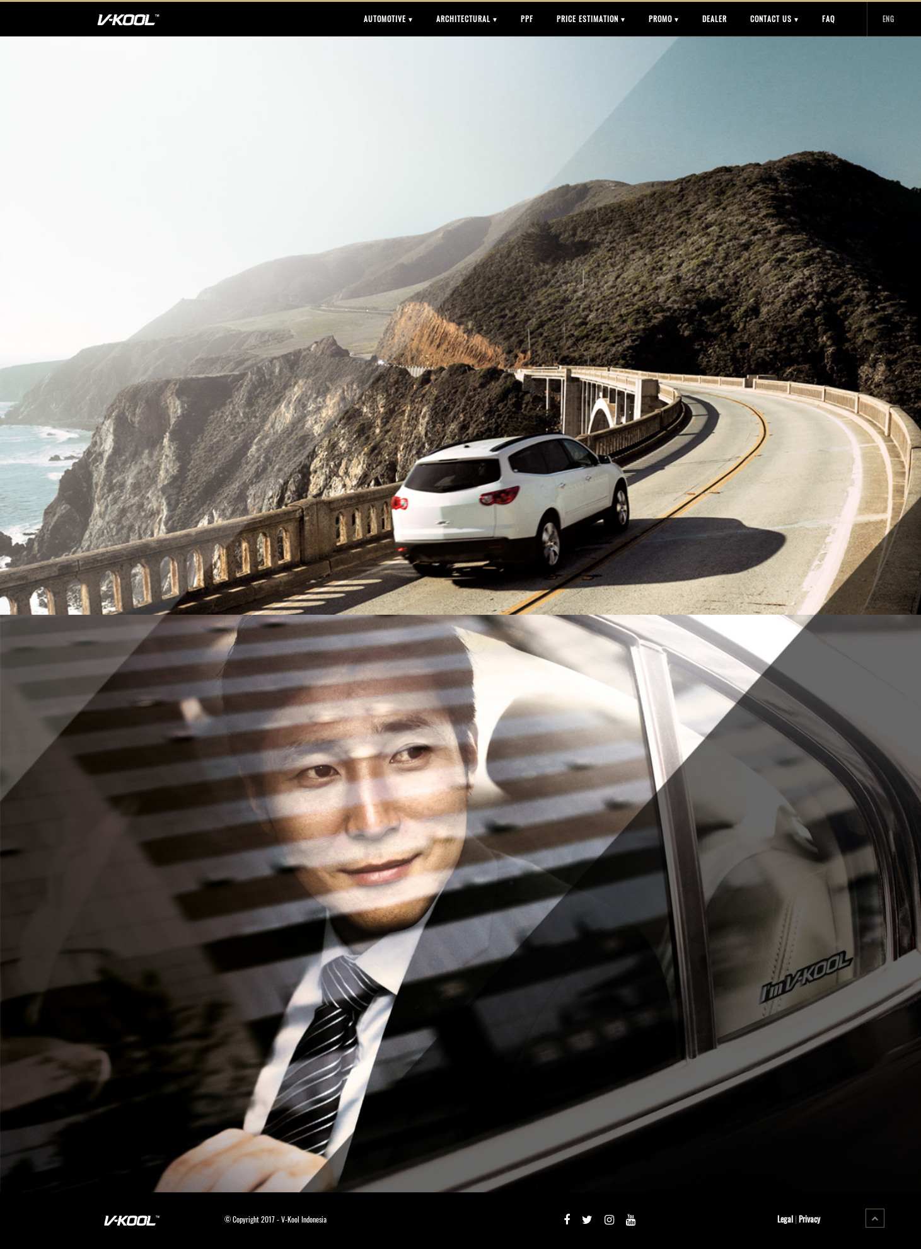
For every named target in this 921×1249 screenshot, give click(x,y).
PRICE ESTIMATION (591, 18)
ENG (889, 19)
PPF (527, 18)
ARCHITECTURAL (466, 18)
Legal (785, 1218)
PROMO (664, 18)
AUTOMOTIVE (388, 18)
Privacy (809, 1218)
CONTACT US (774, 18)
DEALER (714, 18)
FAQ (828, 18)
